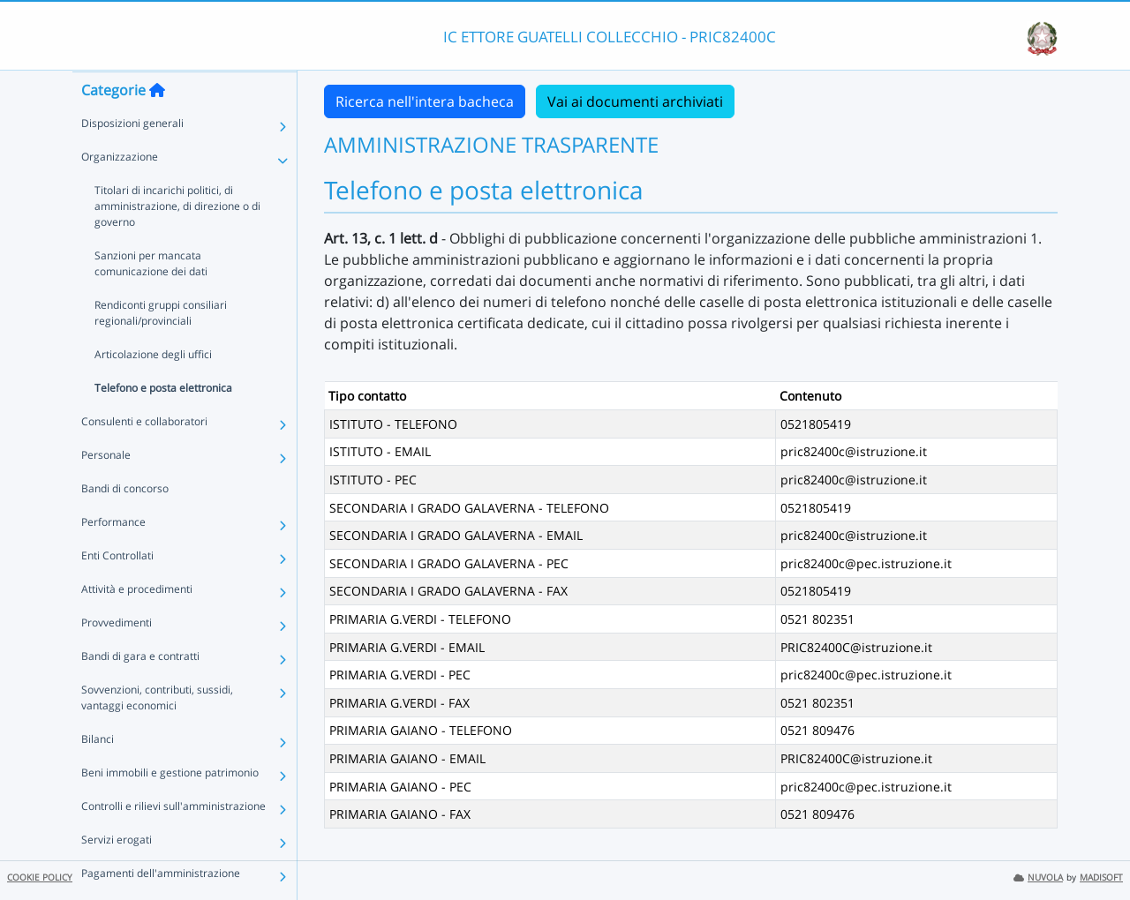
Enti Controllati (117, 589)
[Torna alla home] (157, 124)
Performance (113, 556)
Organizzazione (119, 191)
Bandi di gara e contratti (140, 690)
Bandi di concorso (125, 522)
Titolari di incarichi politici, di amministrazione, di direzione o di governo (177, 240)
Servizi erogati (116, 873)
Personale (106, 489)
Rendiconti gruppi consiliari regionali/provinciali (160, 347)
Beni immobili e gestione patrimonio (170, 806)
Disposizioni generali (132, 157)
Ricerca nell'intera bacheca (424, 101)
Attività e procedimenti (136, 623)
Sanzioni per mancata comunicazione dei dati (150, 297)
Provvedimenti (116, 656)
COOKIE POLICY (39, 877)
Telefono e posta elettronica (163, 422)
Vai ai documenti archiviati (635, 101)
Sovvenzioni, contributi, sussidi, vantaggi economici (157, 731)
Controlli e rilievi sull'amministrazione (173, 840)
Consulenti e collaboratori (144, 455)
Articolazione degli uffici (153, 388)
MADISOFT (1101, 877)
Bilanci (97, 773)
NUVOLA (1038, 877)
